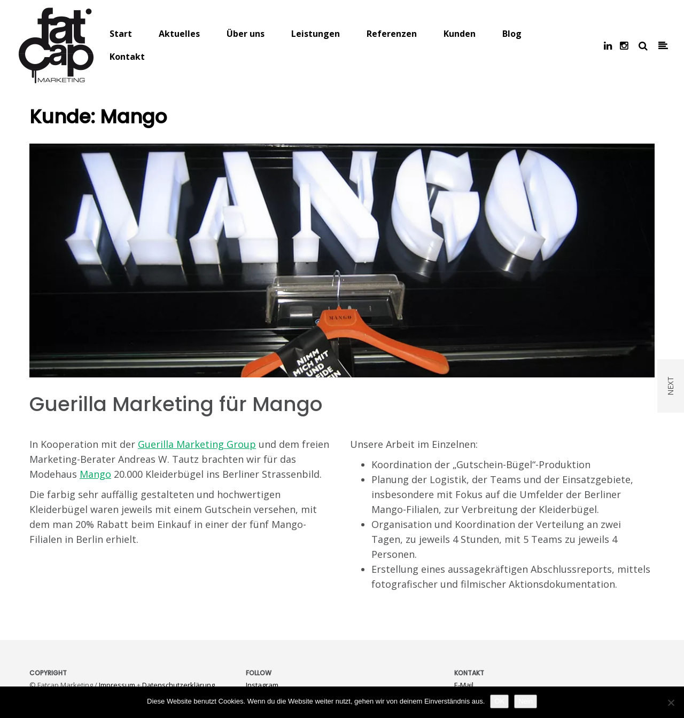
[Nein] (670, 702)
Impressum (117, 685)
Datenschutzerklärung (178, 685)
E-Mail (463, 685)
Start (121, 34)
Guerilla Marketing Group (197, 444)
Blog (512, 34)
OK (499, 701)
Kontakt (127, 56)
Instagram (262, 685)
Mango (95, 474)
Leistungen (315, 34)
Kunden (460, 34)
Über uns (246, 34)
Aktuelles (179, 34)
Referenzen (392, 34)
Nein (525, 701)
